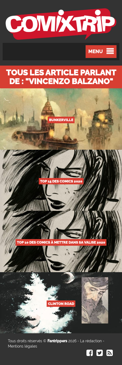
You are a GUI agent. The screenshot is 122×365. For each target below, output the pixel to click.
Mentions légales (22, 346)
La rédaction (91, 341)
